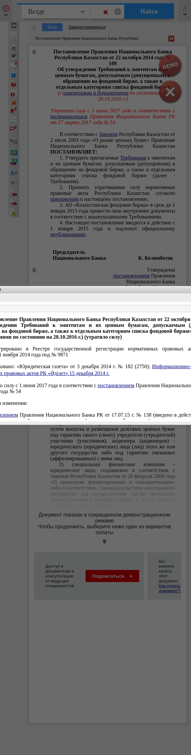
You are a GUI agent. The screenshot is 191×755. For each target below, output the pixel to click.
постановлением (116, 385)
